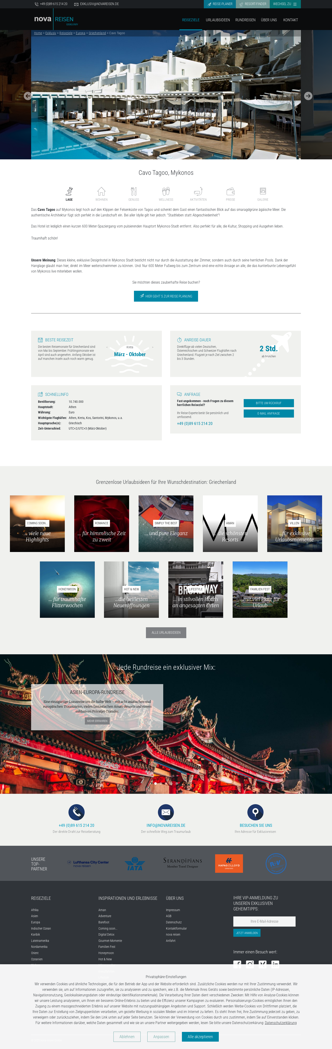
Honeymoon (106, 953)
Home (38, 33)
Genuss (133, 194)
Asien (34, 916)
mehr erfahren (97, 721)
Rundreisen (245, 20)
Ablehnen (127, 1036)
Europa (80, 33)
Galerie (262, 194)
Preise (230, 194)
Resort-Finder (252, 4)
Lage (69, 194)
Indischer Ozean (41, 929)
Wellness (166, 194)
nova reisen (173, 935)
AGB (169, 916)
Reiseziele (190, 20)
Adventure (104, 916)
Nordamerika (39, 947)
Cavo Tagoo (117, 33)
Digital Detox (106, 935)
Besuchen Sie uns (255, 816)
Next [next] (152, 347)
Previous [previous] (107, 347)
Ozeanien (37, 959)
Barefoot (103, 922)
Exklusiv (50, 33)
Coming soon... (107, 929)
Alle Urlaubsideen (166, 633)
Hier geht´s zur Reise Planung (166, 296)
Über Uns (269, 20)
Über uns (175, 898)
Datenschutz (174, 922)
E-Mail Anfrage (269, 413)
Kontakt (290, 20)
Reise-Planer (219, 4)
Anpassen (161, 1036)
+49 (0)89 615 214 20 (51, 4)
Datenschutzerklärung (281, 1023)
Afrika (35, 910)
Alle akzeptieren (200, 1036)
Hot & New (105, 959)
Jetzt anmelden (247, 933)
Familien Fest (106, 947)
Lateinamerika (40, 941)
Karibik (35, 935)
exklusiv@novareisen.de (96, 4)
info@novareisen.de (166, 816)
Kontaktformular (176, 929)
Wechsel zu (284, 4)
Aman (102, 910)
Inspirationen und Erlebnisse (127, 898)
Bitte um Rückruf (269, 403)
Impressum (173, 910)
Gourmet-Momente (110, 941)
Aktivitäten (198, 194)
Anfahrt (170, 941)
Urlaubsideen (218, 20)
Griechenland (97, 33)
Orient (35, 953)
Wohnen (101, 194)
